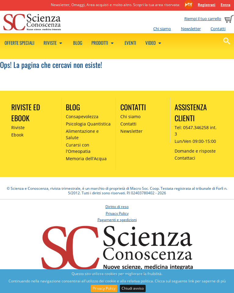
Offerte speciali (19, 42)
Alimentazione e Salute (82, 134)
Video (154, 42)
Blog (77, 42)
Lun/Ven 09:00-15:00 (195, 141)
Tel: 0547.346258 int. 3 (196, 131)
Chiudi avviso (133, 288)
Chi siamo (162, 28)
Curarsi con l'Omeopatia (78, 148)
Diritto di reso (117, 206)
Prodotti (103, 42)
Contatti (218, 28)
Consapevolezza (82, 116)
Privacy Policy (104, 288)
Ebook (17, 135)
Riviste (54, 42)
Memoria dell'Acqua (86, 158)
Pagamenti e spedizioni (117, 219)
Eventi (130, 42)
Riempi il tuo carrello (202, 18)
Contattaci (185, 158)
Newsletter (191, 28)
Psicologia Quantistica (88, 124)
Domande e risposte (195, 151)
